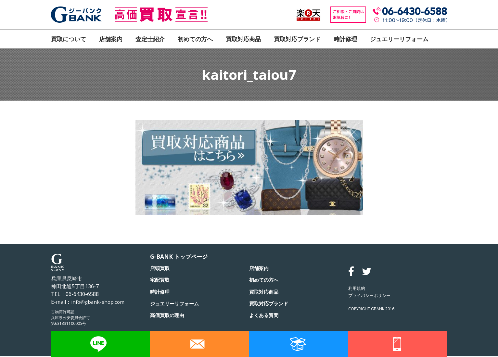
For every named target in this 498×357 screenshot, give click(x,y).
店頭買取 (160, 268)
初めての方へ (195, 39)
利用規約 (357, 289)
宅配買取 (160, 280)
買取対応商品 (243, 39)
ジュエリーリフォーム (399, 39)
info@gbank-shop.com (98, 301)
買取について (68, 39)
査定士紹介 (150, 39)
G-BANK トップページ (180, 257)
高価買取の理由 (168, 315)
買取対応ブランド (297, 39)
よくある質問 (264, 315)
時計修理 (345, 39)
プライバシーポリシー (371, 296)
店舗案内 (110, 39)
